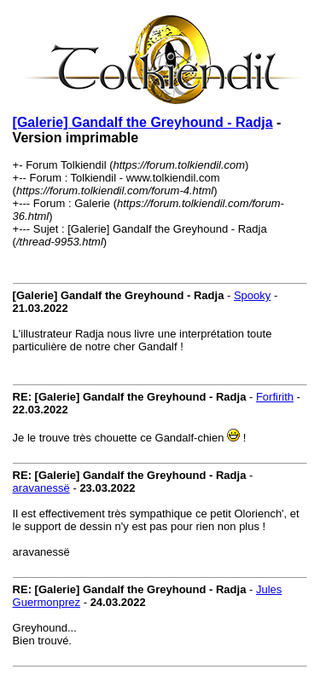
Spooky (252, 295)
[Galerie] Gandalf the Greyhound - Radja (143, 122)
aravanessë (41, 488)
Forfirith (275, 396)
